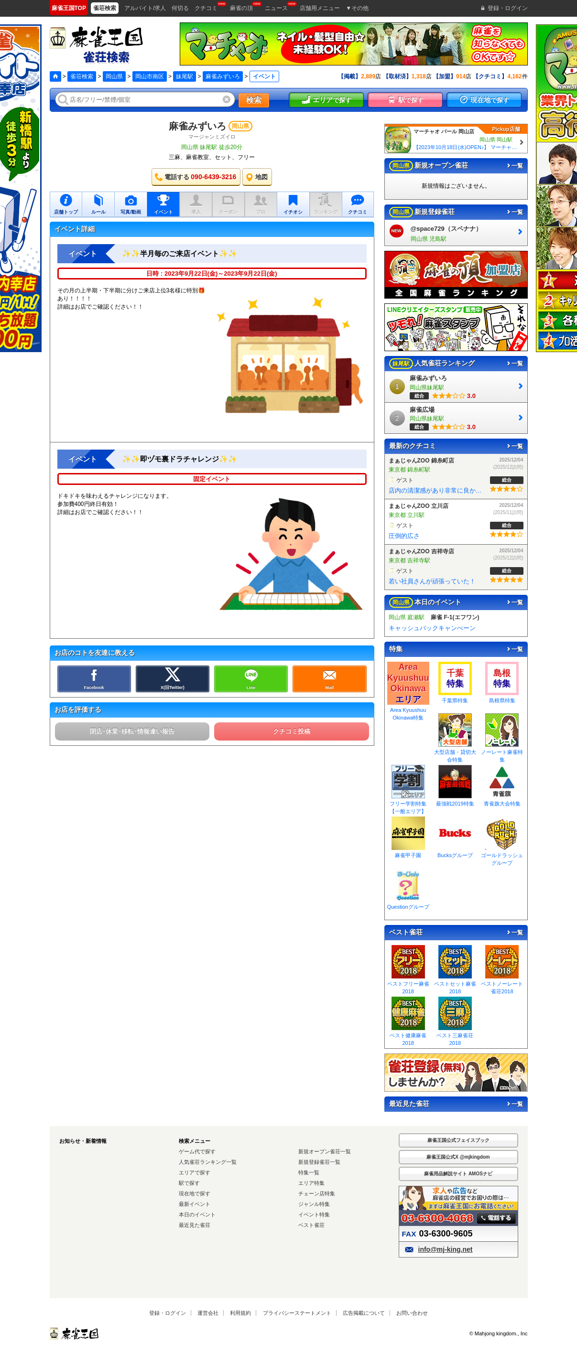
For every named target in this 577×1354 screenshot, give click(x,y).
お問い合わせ (412, 1313)
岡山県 (114, 76)
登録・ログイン (167, 1313)
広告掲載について (364, 1313)
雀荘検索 (81, 76)
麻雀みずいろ (223, 76)
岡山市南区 (149, 76)
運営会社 (207, 1313)
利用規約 (240, 1313)
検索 (253, 100)
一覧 (514, 165)
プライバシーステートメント (297, 1313)
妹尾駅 (184, 76)
